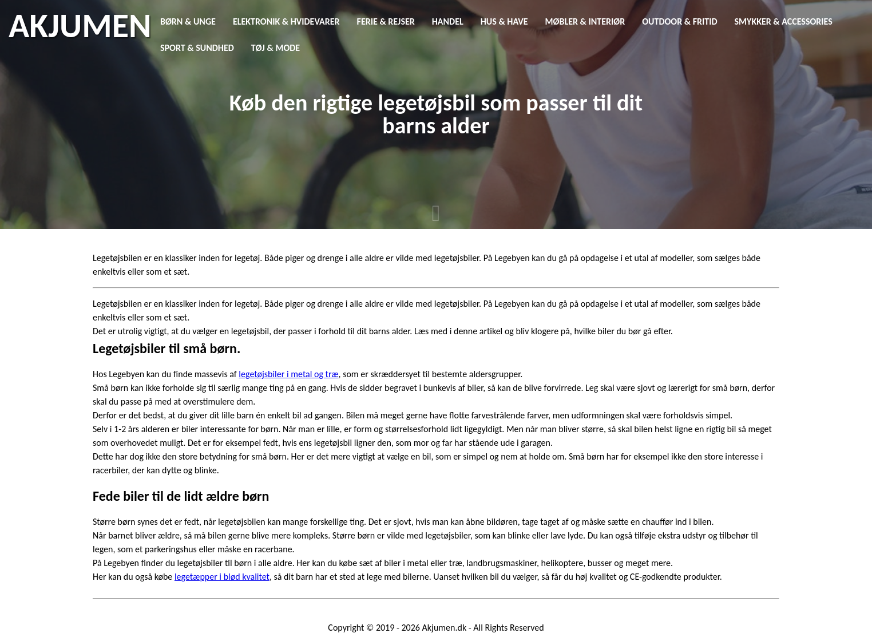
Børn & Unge (188, 21)
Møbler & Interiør (585, 21)
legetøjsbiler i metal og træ (288, 374)
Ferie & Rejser (386, 21)
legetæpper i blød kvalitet (222, 576)
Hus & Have (504, 21)
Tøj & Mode (275, 47)
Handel (447, 21)
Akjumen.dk (444, 627)
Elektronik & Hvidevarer (286, 21)
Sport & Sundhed (197, 47)
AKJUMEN (80, 26)
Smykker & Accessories (784, 21)
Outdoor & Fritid (679, 21)
